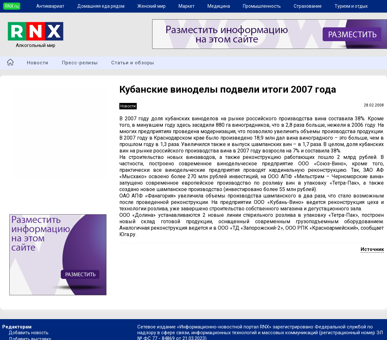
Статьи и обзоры (132, 63)
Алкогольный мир (35, 42)
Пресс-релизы (80, 63)
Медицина (218, 6)
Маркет (187, 6)
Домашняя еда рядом (100, 6)
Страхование (308, 6)
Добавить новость (29, 332)
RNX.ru (12, 6)
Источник (372, 249)
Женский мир (151, 6)
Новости (37, 63)
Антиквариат (50, 6)
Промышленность (262, 6)
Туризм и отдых (351, 6)
